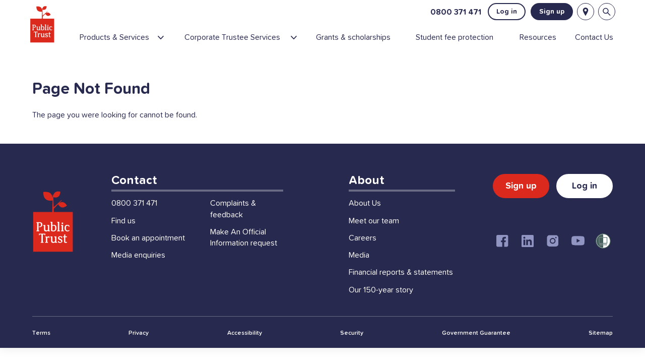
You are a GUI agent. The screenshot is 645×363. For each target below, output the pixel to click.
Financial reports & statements (401, 287)
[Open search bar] (604, 13)
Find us (123, 236)
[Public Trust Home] (45, 25)
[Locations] (583, 13)
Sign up (549, 13)
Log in (504, 13)
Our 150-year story (381, 305)
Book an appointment (148, 253)
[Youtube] (578, 256)
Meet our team (374, 236)
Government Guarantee (476, 348)
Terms (41, 348)
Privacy (138, 348)
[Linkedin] (527, 256)
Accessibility (244, 348)
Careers (362, 253)
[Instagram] (552, 256)
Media (359, 270)
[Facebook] (502, 256)
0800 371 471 (453, 13)
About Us (365, 218)
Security (351, 348)
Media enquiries (138, 270)
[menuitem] (131, 42)
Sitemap (601, 348)
